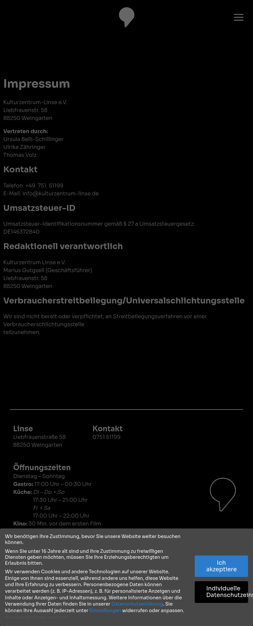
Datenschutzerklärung (137, 604)
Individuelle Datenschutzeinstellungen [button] (227, 592)
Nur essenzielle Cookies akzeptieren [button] (36, 617)
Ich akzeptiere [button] (221, 566)
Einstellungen (105, 610)
